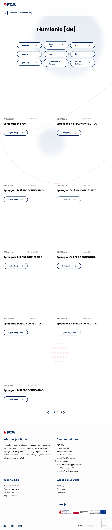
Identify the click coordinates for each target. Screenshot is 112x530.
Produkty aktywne (12, 489)
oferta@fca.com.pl (70, 471)
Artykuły (60, 485)
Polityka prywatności (86, 526)
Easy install (61, 492)
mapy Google (62, 461)
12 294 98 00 (65, 454)
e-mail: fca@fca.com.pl (66, 458)
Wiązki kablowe (10, 495)
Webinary (61, 489)
